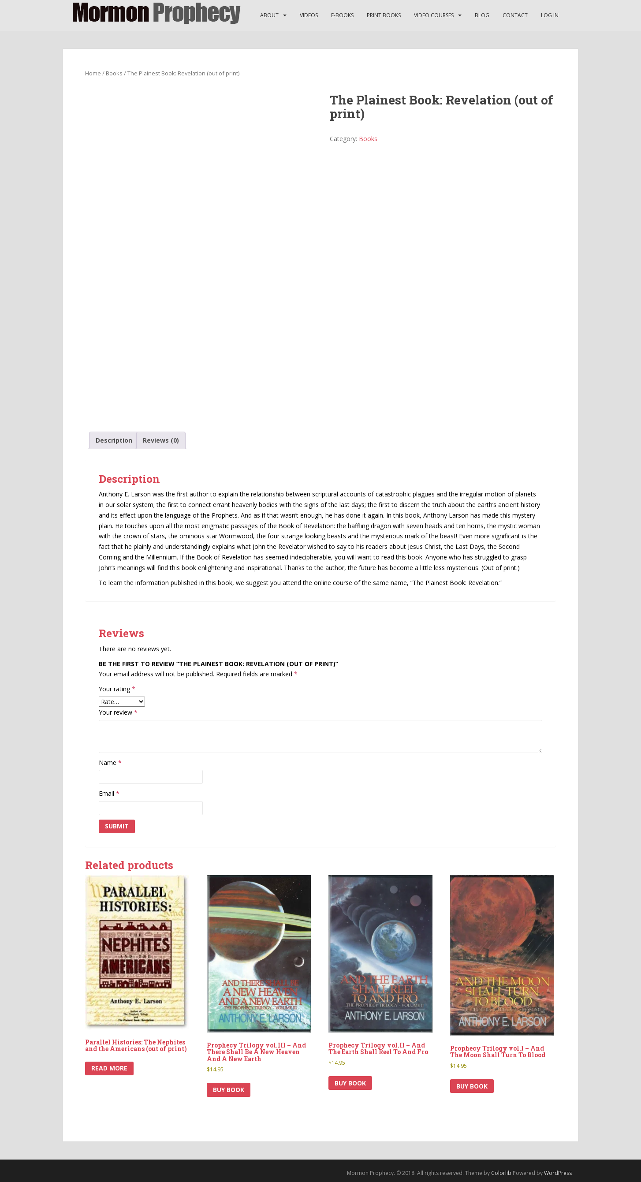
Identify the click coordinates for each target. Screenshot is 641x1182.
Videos (309, 15)
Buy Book (228, 1089)
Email (109, 793)
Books (114, 73)
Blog (482, 15)
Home (93, 73)
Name (110, 762)
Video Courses (434, 15)
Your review (118, 712)
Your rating (117, 689)
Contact (515, 15)
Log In (550, 15)
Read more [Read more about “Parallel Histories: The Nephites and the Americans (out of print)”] (109, 1068)
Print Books (384, 15)
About (269, 15)
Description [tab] (114, 440)
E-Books (342, 15)
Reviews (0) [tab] (161, 440)
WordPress (558, 1173)
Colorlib (501, 1173)
